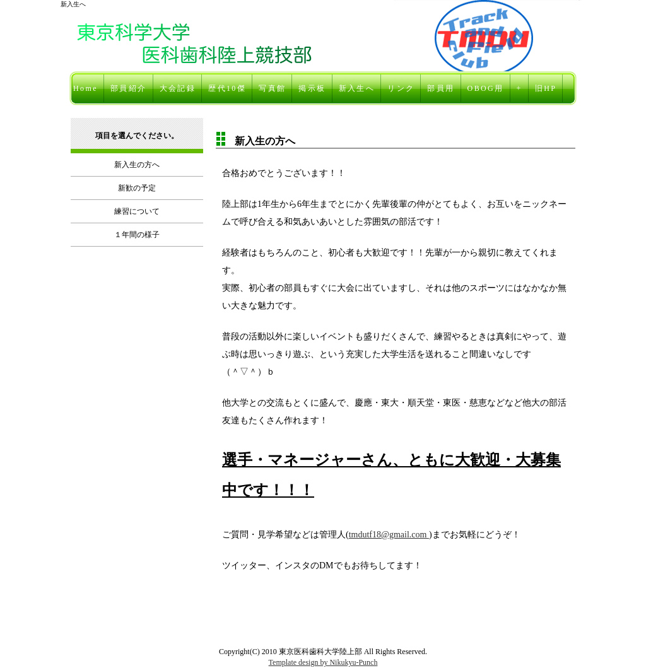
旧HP (546, 88)
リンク (400, 88)
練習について (137, 211)
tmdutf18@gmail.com (389, 534)
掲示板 (312, 88)
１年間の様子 (137, 234)
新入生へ (357, 88)
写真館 (272, 88)
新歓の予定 (137, 188)
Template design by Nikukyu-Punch (323, 662)
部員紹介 (128, 88)
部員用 (440, 88)
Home (85, 88)
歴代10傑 (227, 88)
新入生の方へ (137, 164)
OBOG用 (485, 88)
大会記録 (178, 88)
